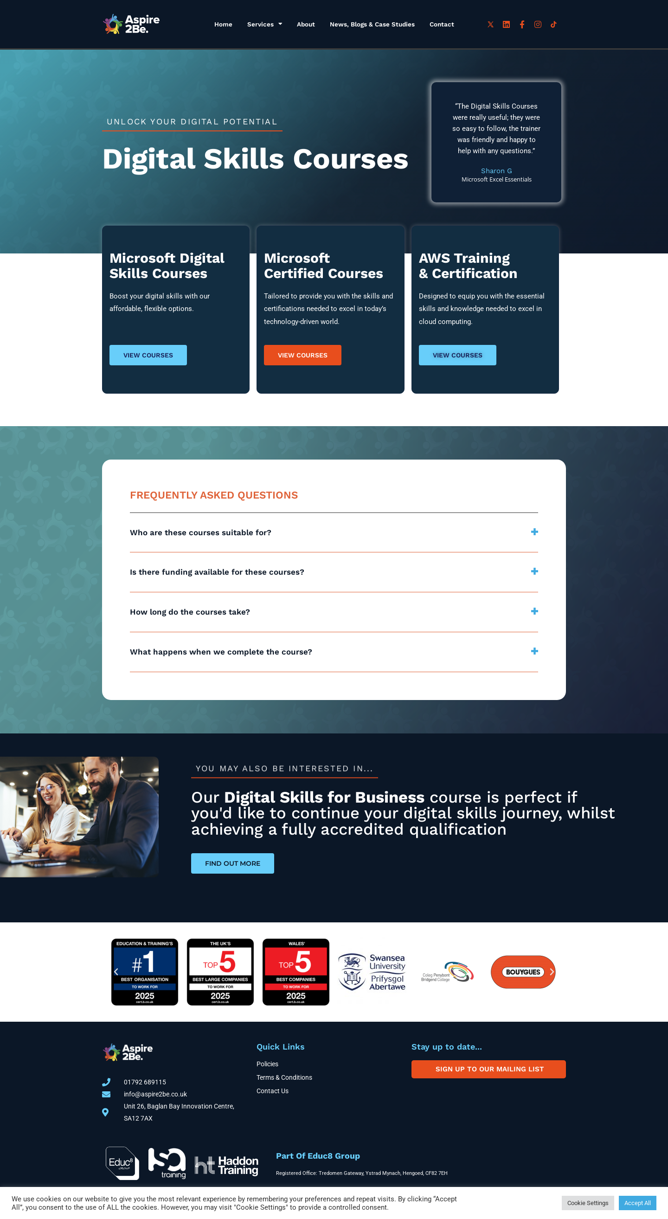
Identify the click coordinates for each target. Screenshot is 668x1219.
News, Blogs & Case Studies (372, 24)
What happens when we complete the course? (221, 651)
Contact (442, 24)
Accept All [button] (637, 1203)
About (306, 24)
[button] (334, 533)
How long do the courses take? (190, 611)
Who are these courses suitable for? (200, 532)
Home (223, 24)
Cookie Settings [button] (588, 1203)
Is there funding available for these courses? (217, 572)
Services (264, 24)
